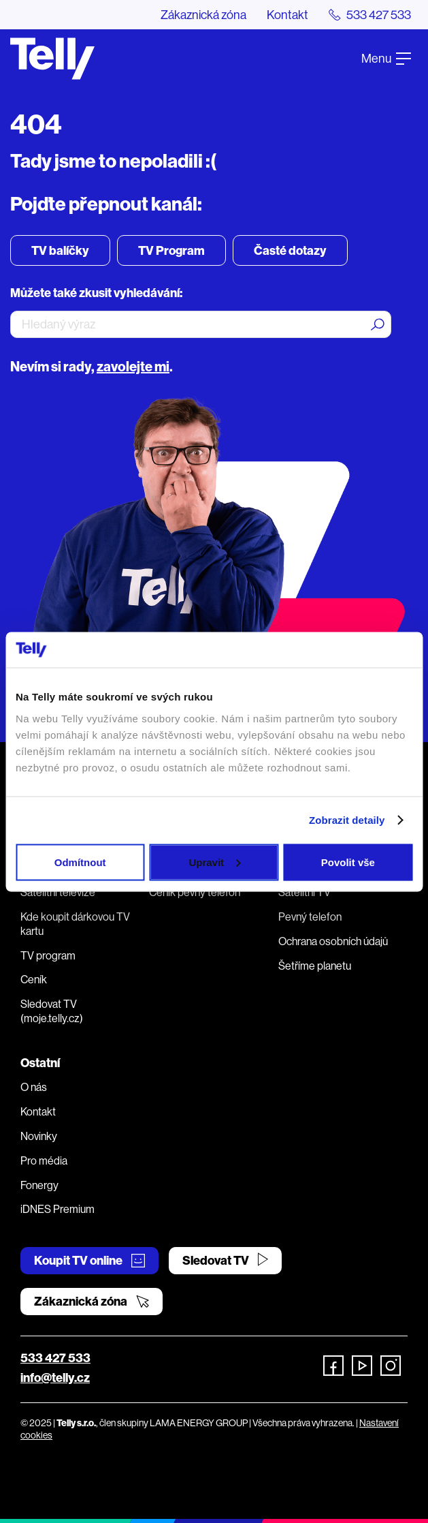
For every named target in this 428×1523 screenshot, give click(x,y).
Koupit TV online (89, 1260)
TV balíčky (60, 250)
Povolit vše (348, 861)
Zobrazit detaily (347, 820)
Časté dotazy (290, 250)
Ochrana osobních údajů (333, 941)
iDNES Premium (57, 1209)
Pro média (43, 1160)
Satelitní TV (304, 892)
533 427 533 (55, 1358)
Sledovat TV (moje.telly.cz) (51, 1011)
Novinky (38, 1136)
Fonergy (39, 1185)
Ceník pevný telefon (194, 892)
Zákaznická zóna (203, 14)
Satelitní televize (57, 892)
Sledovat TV (225, 1260)
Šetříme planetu (314, 965)
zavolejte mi (133, 366)
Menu (386, 58)
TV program (48, 955)
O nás (33, 1087)
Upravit (214, 861)
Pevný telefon (310, 916)
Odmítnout (80, 861)
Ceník (33, 979)
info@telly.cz (55, 1377)
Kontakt (287, 14)
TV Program (171, 250)
